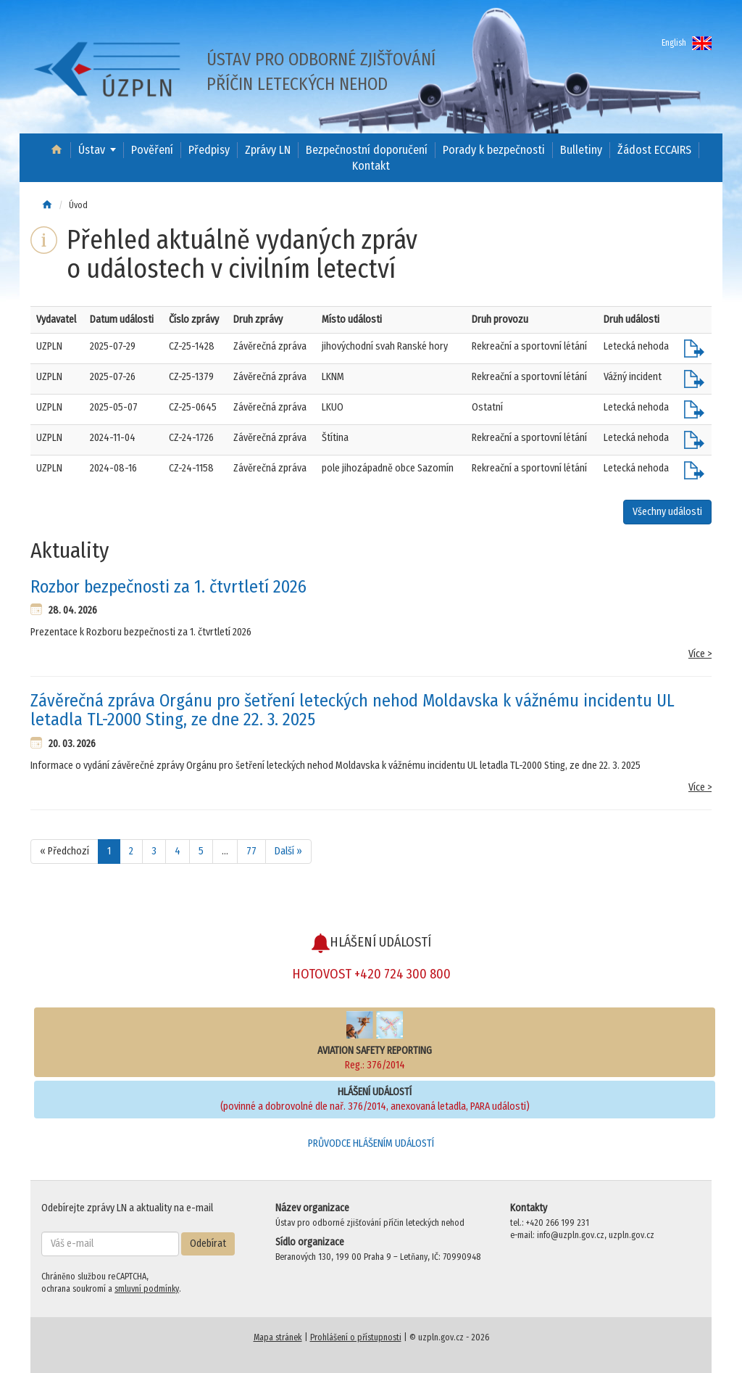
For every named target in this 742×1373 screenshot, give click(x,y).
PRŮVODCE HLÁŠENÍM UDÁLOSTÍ (371, 1143)
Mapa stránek (278, 1337)
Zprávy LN (268, 150)
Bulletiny (581, 150)
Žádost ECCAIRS (654, 150)
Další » (288, 851)
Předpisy (209, 150)
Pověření (152, 150)
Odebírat (208, 1243)
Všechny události (667, 512)
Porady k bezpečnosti (494, 150)
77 (251, 851)
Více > (700, 654)
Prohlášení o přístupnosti (355, 1337)
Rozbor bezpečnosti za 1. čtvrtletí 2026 (168, 587)
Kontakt (371, 166)
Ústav (91, 150)
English (687, 43)
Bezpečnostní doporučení (367, 150)
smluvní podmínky (146, 1289)
